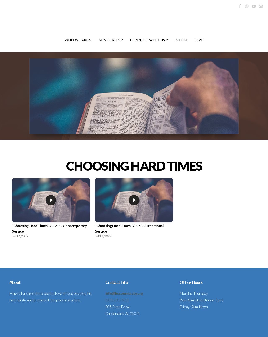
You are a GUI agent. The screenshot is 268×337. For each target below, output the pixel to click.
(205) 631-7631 (117, 300)
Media (181, 40)
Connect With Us (149, 40)
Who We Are (78, 40)
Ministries (111, 40)
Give (199, 40)
